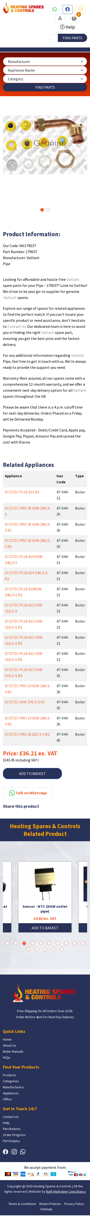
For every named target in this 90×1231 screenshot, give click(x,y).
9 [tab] (74, 943)
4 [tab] (32, 943)
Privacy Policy (74, 1204)
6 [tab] (49, 943)
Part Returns (12, 1129)
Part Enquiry (11, 1141)
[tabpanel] (45, 144)
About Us (9, 1045)
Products (9, 1075)
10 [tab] (83, 943)
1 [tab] (42, 210)
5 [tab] (41, 943)
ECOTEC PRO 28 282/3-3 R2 (27, 734)
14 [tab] (53, 949)
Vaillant (72, 279)
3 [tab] (24, 943)
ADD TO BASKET (32, 773)
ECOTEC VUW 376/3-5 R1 (25, 702)
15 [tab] (62, 949)
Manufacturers (13, 1087)
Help (70, 27)
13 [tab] (45, 949)
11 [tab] (28, 949)
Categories (11, 1081)
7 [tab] (58, 943)
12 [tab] (36, 949)
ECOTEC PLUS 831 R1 (22, 492)
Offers (7, 1099)
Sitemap (46, 1209)
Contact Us (16, 326)
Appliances (11, 1093)
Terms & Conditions (22, 1204)
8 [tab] (66, 943)
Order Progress (14, 1135)
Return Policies (50, 1204)
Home (7, 1039)
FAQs (6, 1057)
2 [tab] (48, 210)
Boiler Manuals (13, 1051)
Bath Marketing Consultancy (66, 1191)
